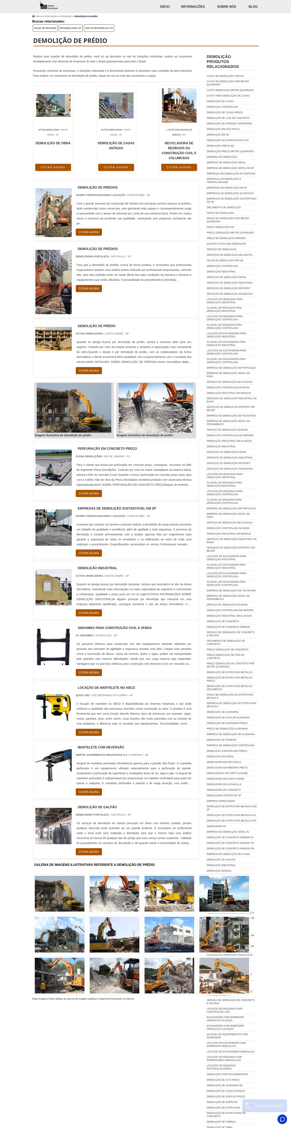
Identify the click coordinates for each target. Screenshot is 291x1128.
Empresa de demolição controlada (230, 745)
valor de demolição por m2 (99, 28)
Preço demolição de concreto (227, 649)
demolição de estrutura (223, 1107)
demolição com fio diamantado (227, 1074)
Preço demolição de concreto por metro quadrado (230, 665)
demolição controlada (222, 107)
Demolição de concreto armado (228, 627)
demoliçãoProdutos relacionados (223, 61)
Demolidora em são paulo (224, 762)
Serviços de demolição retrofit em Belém (231, 409)
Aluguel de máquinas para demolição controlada (224, 326)
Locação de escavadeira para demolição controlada (226, 352)
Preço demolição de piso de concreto (225, 657)
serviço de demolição (45, 28)
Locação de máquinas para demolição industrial (225, 301)
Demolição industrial (221, 271)
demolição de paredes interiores (229, 123)
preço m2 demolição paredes (226, 238)
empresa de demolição (222, 157)
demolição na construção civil (228, 140)
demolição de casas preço (225, 112)
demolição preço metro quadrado (230, 151)
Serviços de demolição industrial (230, 282)
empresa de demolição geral (226, 162)
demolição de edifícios (222, 1102)
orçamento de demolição (224, 207)
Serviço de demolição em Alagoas (230, 382)
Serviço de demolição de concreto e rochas (231, 634)
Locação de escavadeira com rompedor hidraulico (226, 1045)
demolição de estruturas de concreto (226, 1115)
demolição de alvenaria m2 (225, 1085)
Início (165, 6)
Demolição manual (219, 870)
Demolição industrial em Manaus (229, 393)
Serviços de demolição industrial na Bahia (232, 400)
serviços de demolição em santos (230, 255)
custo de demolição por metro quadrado (228, 83)
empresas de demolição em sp (227, 187)
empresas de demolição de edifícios (231, 173)
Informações (193, 6)
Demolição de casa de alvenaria (228, 717)
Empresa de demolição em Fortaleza (231, 367)
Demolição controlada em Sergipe (230, 435)
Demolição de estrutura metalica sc (231, 815)
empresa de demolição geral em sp (230, 168)
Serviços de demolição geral (227, 277)
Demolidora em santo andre (225, 778)
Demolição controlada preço (227, 751)
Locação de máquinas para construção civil (225, 1010)
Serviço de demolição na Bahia (227, 429)
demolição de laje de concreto (228, 118)
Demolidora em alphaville (224, 784)
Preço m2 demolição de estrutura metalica (230, 696)
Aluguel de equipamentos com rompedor (227, 1036)
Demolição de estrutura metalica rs (231, 820)
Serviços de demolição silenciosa (230, 294)
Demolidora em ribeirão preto (227, 767)
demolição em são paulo (223, 129)
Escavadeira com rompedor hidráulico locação (225, 1027)
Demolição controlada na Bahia (228, 387)
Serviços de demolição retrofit (228, 288)
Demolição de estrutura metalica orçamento (229, 688)
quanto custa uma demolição (226, 243)
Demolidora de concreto (224, 790)
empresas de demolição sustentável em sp (232, 200)
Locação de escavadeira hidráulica (231, 1051)
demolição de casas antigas (226, 1091)
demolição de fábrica (221, 1121)
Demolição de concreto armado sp (230, 843)
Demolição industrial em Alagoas (229, 441)
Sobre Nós (226, 6)
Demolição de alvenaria (223, 712)
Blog (253, 6)
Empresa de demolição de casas (228, 854)
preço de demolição (220, 213)
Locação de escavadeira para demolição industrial (226, 335)
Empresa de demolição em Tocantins (231, 415)
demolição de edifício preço (226, 1096)
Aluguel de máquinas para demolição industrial (224, 309)
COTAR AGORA (53, 167)
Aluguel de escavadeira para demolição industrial (226, 344)
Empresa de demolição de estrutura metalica (231, 705)
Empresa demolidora (221, 801)
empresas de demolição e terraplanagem (224, 181)
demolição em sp (218, 134)
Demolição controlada (222, 266)
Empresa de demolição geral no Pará (228, 375)
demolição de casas (220, 101)
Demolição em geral (220, 756)
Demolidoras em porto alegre (227, 773)
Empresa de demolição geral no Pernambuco (228, 423)
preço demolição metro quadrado (230, 232)
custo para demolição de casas (228, 95)
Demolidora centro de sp (224, 795)
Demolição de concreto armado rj (230, 837)
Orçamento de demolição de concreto (226, 642)
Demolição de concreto (223, 621)
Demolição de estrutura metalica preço (229, 679)
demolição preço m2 (70, 28)
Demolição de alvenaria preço (227, 723)
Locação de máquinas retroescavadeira (221, 1067)
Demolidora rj (216, 826)
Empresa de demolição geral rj (228, 831)
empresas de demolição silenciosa (230, 193)
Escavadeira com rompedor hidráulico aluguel (225, 1019)
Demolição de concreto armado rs (230, 848)
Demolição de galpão (221, 859)
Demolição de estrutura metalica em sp (232, 808)
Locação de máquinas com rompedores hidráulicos (224, 1059)
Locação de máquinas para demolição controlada (225, 318)
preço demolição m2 (220, 227)
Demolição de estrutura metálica (230, 672)
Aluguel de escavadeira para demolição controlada (226, 361)
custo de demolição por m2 (225, 76)
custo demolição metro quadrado (230, 90)
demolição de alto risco (223, 1080)
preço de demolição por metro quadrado (228, 220)
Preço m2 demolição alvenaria (227, 728)
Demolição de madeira (222, 739)
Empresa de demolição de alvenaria (231, 734)
